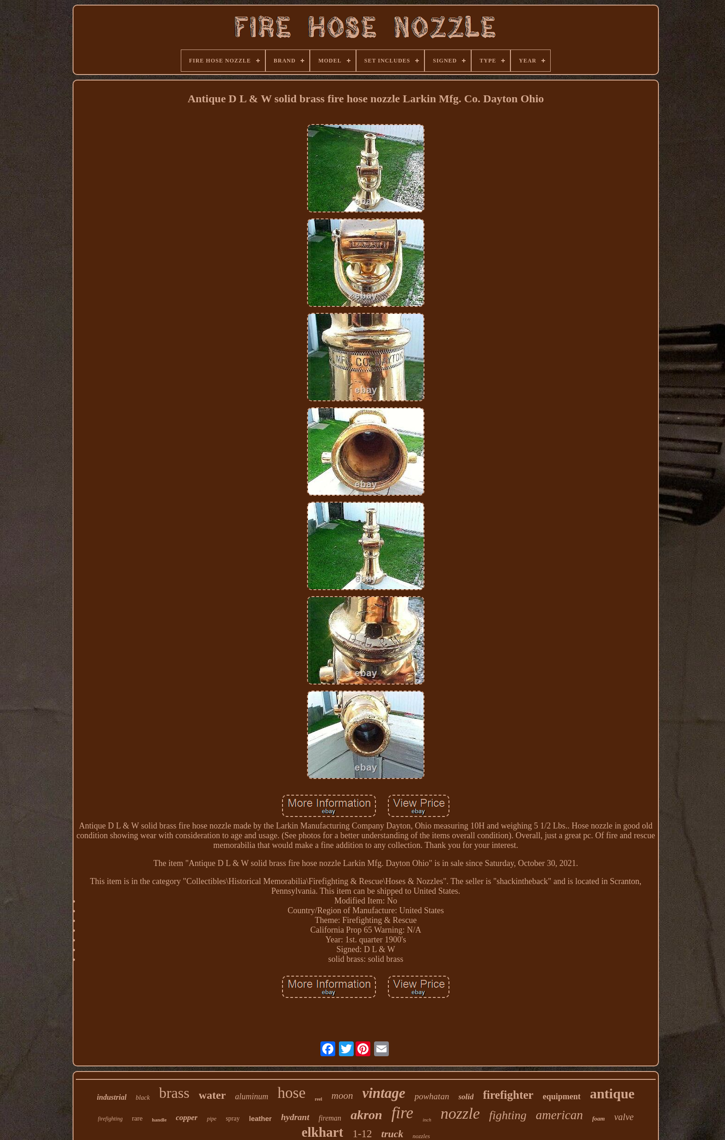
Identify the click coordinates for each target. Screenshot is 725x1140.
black (143, 1097)
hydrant (295, 1117)
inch (427, 1119)
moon (342, 1095)
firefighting (110, 1118)
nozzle (460, 1113)
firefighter (508, 1095)
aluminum (251, 1096)
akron (366, 1115)
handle (159, 1119)
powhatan (431, 1096)
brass (174, 1092)
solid (465, 1096)
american (559, 1115)
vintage (383, 1093)
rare (137, 1118)
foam (598, 1118)
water (212, 1095)
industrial (112, 1097)
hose (291, 1092)
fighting (508, 1115)
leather (260, 1118)
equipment (562, 1096)
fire (402, 1113)
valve (623, 1117)
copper (186, 1117)
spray (233, 1118)
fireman (330, 1118)
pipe (211, 1118)
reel (318, 1099)
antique (612, 1093)
